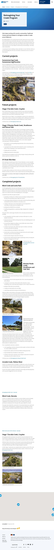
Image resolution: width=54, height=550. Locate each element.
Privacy (28, 547)
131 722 (15, 544)
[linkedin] (30, 545)
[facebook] (24, 545)
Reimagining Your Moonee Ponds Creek (18, 358)
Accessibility (20, 547)
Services (23, 2)
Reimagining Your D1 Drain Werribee (18, 177)
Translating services (13, 547)
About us (36, 2)
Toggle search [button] (51, 1)
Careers (3, 534)
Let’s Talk (29, 72)
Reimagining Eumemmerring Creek (17, 72)
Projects (12, 7)
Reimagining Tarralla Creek (16, 121)
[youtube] (28, 545)
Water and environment (15, 2)
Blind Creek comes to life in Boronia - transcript (11, 430)
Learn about (30, 2)
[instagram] (32, 545)
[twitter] (26, 545)
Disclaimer (24, 547)
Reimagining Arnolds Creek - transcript (9, 392)
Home (3, 7)
